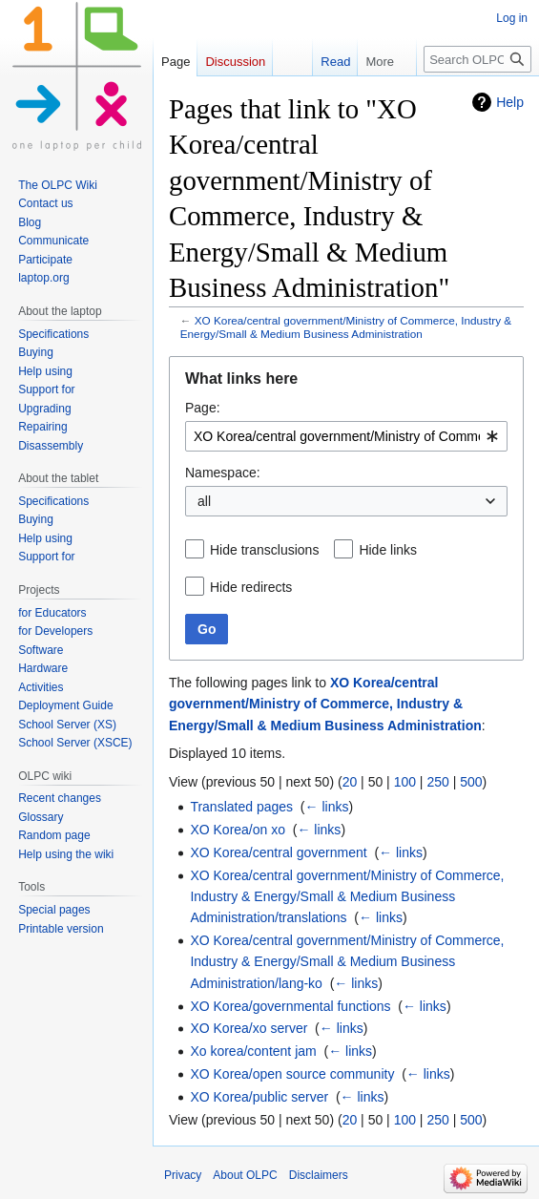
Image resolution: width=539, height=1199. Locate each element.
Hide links (388, 549)
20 (350, 781)
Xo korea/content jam (253, 1051)
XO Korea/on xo (237, 829)
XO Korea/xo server (248, 1028)
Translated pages (241, 806)
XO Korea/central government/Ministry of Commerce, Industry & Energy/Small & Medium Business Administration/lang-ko (347, 962)
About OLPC (245, 1175)
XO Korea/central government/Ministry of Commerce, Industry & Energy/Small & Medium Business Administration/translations (347, 897)
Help (510, 102)
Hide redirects (251, 587)
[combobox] (346, 436)
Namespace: (222, 472)
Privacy (182, 1175)
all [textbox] (204, 501)
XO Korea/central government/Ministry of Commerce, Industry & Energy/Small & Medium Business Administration (345, 327)
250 (437, 781)
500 (471, 781)
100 (405, 781)
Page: (202, 407)
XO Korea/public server (259, 1096)
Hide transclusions (264, 549)
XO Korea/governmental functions (290, 1006)
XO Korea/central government (278, 852)
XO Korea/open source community (292, 1074)
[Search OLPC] (477, 59)
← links (327, 806)
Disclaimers (318, 1175)
